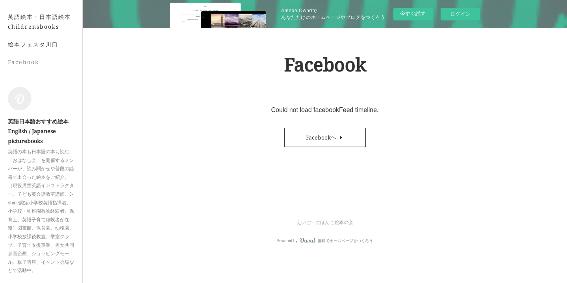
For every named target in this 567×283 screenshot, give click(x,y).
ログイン (460, 14)
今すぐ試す (413, 14)
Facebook (23, 62)
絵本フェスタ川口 (33, 44)
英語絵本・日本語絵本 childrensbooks (39, 21)
